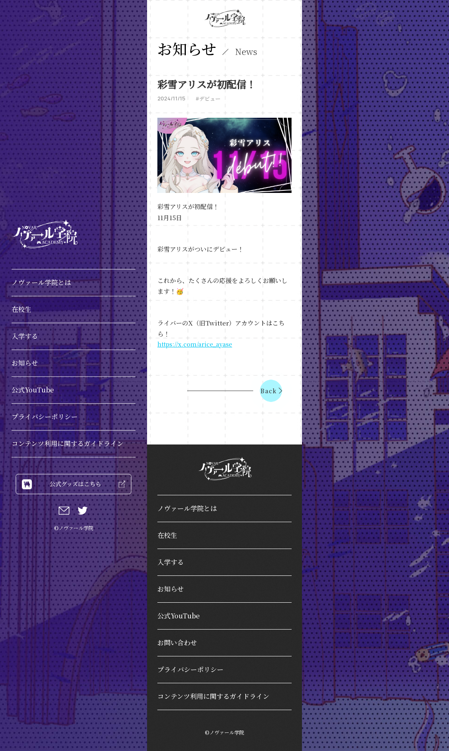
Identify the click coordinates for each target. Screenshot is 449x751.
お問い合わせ (177, 642)
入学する (25, 336)
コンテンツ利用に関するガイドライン (68, 443)
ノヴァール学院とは (41, 282)
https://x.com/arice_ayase (194, 344)
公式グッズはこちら (73, 484)
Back (271, 391)
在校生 (21, 309)
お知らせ (25, 363)
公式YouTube (33, 390)
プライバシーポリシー (45, 416)
